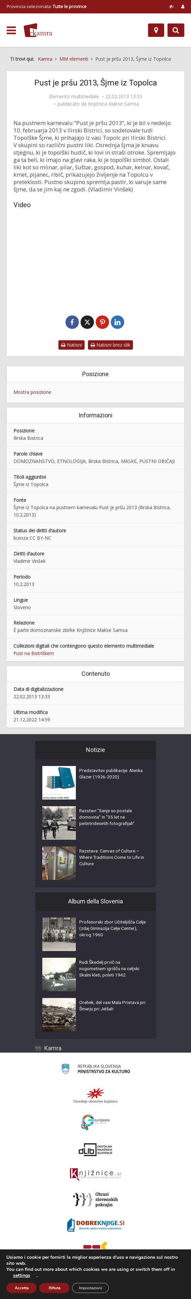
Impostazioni (90, 1288)
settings (21, 1276)
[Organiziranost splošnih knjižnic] (95, 1095)
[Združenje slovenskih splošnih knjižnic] (95, 1175)
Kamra (52, 1048)
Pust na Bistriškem (33, 653)
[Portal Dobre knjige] (95, 1225)
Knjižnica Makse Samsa (113, 104)
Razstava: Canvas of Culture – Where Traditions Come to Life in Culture (111, 858)
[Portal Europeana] (95, 1122)
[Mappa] (156, 30)
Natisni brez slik (110, 345)
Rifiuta (54, 1288)
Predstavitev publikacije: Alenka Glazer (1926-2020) (107, 775)
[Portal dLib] (95, 1149)
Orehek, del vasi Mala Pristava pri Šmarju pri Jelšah (110, 1007)
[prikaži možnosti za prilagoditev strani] (171, 6)
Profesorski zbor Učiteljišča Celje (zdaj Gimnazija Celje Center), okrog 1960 (108, 929)
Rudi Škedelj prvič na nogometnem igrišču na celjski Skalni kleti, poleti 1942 (111, 969)
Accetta (22, 1288)
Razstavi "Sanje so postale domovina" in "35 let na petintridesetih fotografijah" (108, 818)
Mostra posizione (32, 392)
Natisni (71, 345)
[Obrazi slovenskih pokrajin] (95, 1200)
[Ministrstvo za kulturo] (95, 1070)
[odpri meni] (11, 30)
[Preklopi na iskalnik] (176, 30)
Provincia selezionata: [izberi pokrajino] (47, 6)
